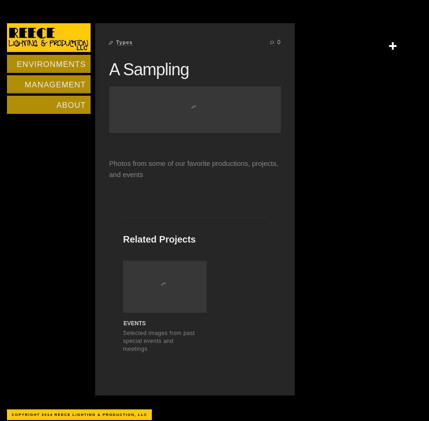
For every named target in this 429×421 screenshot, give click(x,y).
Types (124, 42)
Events (135, 323)
